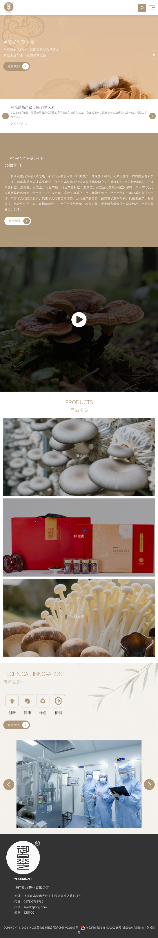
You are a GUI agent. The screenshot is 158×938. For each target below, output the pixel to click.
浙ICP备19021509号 (66, 927)
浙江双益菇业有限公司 (42, 927)
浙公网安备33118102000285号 (103, 927)
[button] (154, 51)
